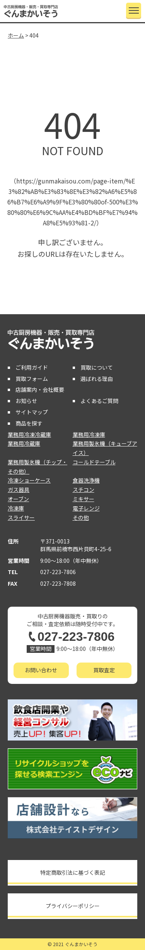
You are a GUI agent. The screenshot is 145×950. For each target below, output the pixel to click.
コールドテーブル (94, 462)
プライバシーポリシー (73, 906)
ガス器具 (18, 489)
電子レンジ (86, 508)
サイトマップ (31, 412)
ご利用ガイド (31, 367)
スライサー (21, 517)
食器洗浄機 (86, 480)
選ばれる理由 (96, 378)
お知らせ (26, 401)
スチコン (83, 489)
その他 (81, 517)
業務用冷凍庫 (89, 434)
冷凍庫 (16, 508)
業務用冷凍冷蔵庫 (29, 434)
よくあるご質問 (99, 401)
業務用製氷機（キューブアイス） (105, 448)
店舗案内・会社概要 (39, 389)
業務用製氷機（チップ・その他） (37, 466)
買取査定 (104, 670)
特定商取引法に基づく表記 (72, 872)
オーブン (18, 499)
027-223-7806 (58, 572)
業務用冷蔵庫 (24, 443)
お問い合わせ (41, 670)
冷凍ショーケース (29, 480)
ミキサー (83, 499)
